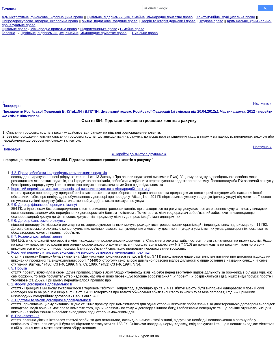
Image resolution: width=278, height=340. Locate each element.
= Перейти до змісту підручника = (139, 154)
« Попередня (11, 104)
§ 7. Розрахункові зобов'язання (36, 236)
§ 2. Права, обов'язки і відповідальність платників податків (59, 173)
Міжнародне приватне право (53, 29)
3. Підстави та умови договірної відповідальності (51, 300)
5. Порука (19, 268)
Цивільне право (14, 29)
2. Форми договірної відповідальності (41, 284)
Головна (8, 33)
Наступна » (262, 103)
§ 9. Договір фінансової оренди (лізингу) (44, 205)
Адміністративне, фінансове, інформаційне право (42, 17)
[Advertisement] (139, 66)
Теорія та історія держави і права (168, 21)
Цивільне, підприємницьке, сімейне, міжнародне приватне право (140, 17)
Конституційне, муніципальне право (225, 17)
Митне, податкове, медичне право (110, 21)
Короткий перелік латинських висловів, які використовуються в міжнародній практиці (80, 189)
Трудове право (211, 21)
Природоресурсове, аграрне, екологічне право (40, 21)
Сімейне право (132, 29)
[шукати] (198, 8)
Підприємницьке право (98, 29)
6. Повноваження (25, 316)
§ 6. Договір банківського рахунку (38, 220)
